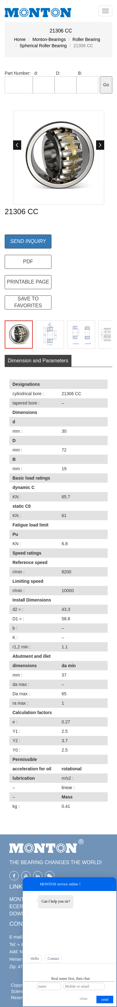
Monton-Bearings (49, 39)
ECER (16, 906)
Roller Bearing (86, 39)
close (84, 998)
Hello (35, 958)
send (104, 999)
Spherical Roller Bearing (43, 45)
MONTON (20, 899)
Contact (53, 958)
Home (20, 39)
